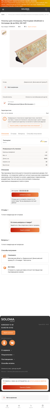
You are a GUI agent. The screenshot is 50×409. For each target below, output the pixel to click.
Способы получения (34, 134)
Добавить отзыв (25, 195)
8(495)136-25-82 (7, 318)
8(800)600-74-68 (7, 315)
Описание (5, 134)
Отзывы (13, 134)
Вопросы (21, 134)
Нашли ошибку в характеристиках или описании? (25, 125)
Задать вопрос (32, 26)
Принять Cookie (25, 387)
